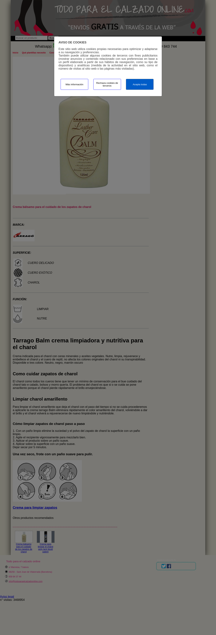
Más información (74, 84)
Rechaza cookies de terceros (107, 84)
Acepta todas (140, 84)
